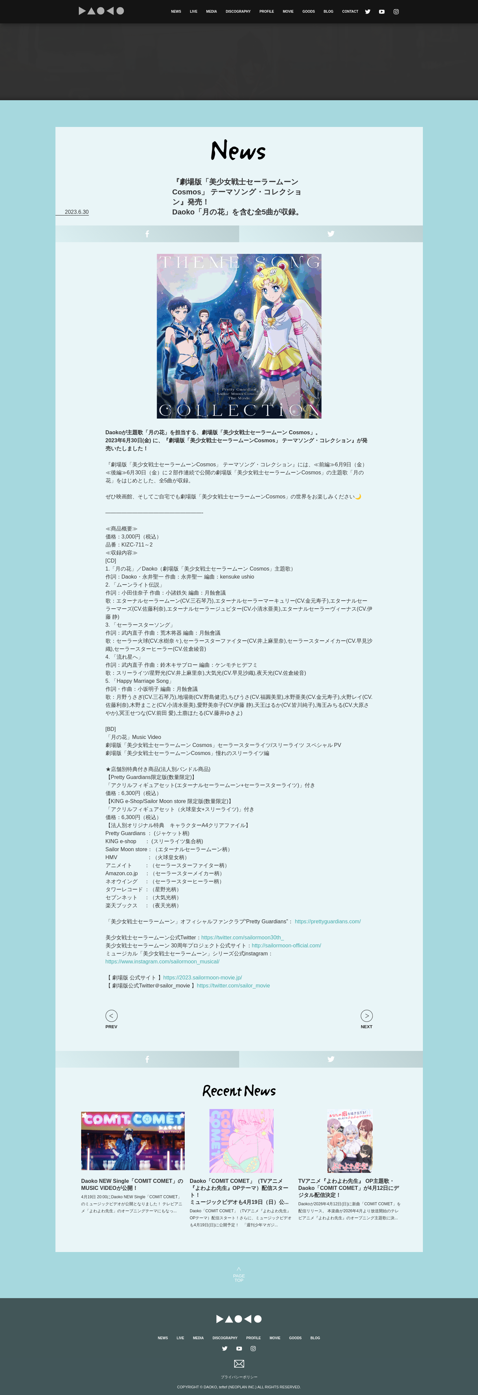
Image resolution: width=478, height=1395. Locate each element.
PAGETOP (239, 1277)
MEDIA (211, 11)
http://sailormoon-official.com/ (286, 945)
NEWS (176, 11)
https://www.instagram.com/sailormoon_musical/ (162, 961)
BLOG (328, 11)
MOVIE (288, 11)
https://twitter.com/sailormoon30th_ (242, 937)
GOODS (308, 11)
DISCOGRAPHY (238, 11)
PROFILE (267, 11)
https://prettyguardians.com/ (328, 921)
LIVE (193, 11)
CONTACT (350, 11)
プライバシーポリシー (239, 1377)
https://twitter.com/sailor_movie (233, 985)
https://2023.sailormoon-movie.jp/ (202, 977)
